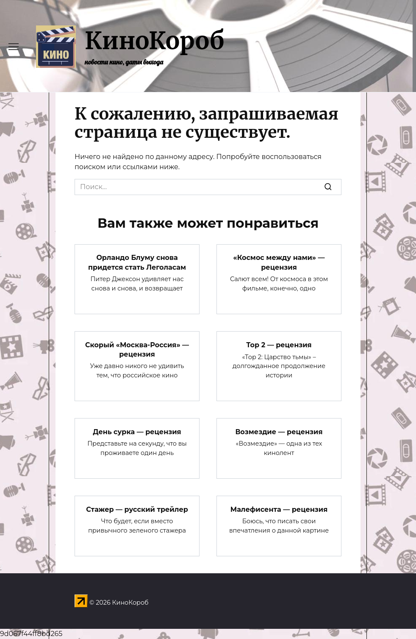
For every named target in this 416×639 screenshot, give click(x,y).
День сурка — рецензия (137, 431)
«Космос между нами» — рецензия (279, 262)
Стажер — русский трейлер (137, 509)
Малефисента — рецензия (278, 509)
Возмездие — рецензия (278, 431)
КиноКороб (154, 41)
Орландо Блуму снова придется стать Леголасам (137, 262)
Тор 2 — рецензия (278, 344)
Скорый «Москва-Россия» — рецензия (137, 349)
